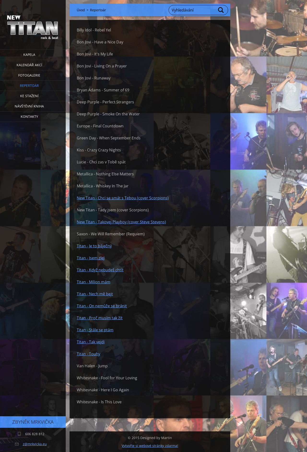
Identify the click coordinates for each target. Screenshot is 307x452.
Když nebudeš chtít (106, 270)
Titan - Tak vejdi (91, 342)
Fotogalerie (29, 75)
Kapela (29, 54)
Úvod (81, 10)
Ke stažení (29, 96)
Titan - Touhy (88, 354)
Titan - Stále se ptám (95, 330)
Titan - (83, 270)
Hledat (221, 10)
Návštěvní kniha (29, 106)
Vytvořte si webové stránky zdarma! (150, 445)
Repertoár (29, 85)
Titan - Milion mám (93, 282)
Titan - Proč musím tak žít (100, 318)
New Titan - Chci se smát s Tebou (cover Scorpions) (123, 198)
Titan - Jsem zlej (91, 258)
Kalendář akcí (29, 65)
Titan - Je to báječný (94, 246)
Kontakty (29, 116)
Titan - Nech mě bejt (95, 294)
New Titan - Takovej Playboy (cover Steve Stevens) (121, 222)
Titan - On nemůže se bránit (102, 306)
